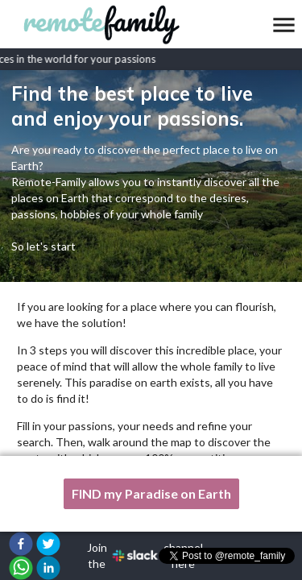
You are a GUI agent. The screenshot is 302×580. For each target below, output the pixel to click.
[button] (21, 544)
